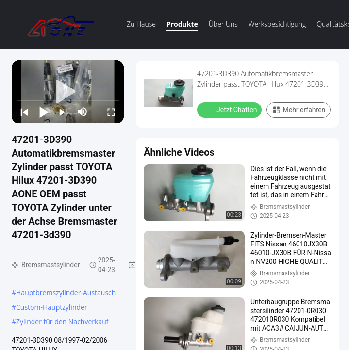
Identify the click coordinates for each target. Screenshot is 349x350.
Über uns (223, 24)
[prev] (24, 112)
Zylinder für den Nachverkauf (62, 321)
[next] (63, 112)
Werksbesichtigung (277, 24)
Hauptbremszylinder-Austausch (66, 292)
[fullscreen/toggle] (111, 112)
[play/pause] (43, 112)
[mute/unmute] (82, 112)
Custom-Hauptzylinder (51, 307)
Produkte (182, 24)
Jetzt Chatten (230, 109)
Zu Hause (141, 24)
